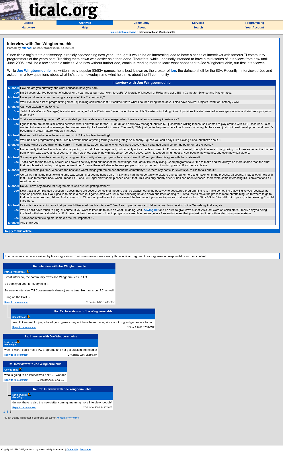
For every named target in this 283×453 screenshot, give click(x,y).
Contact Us (72, 449)
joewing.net (151, 210)
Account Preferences (68, 418)
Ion (173, 70)
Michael (27, 48)
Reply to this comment (16, 302)
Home (113, 32)
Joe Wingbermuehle (34, 70)
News (133, 32)
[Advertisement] (141, 243)
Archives (123, 32)
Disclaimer (85, 449)
